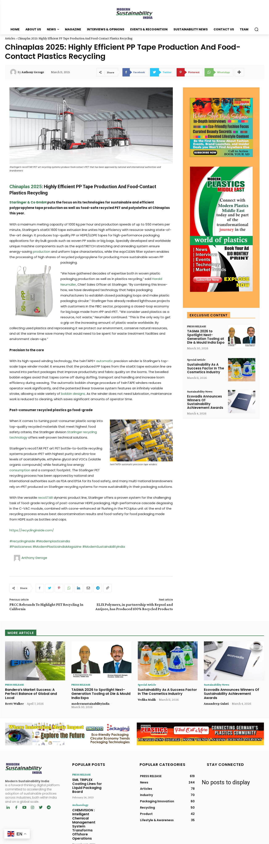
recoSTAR (45, 497)
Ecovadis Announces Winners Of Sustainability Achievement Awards (205, 402)
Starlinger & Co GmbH (28, 202)
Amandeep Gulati (216, 704)
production (41, 251)
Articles (10, 38)
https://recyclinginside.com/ (31, 530)
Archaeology (79, 798)
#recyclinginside (22, 541)
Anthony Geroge (33, 72)
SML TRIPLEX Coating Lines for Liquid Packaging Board (87, 782)
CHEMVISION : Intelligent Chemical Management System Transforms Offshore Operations (88, 809)
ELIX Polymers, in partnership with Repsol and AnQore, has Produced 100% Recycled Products (134, 606)
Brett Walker (14, 704)
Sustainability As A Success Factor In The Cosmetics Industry (205, 369)
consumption (19, 470)
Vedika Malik (147, 700)
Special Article (197, 360)
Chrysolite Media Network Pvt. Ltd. (168, 840)
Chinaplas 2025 (25, 186)
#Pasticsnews (21, 546)
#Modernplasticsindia (53, 541)
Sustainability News (201, 392)
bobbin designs (73, 393)
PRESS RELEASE (198, 326)
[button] (256, 29)
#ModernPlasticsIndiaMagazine (57, 546)
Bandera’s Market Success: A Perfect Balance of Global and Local (31, 694)
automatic (104, 361)
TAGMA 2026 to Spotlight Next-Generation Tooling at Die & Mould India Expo (205, 337)
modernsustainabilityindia (90, 704)
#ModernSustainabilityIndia (103, 546)
